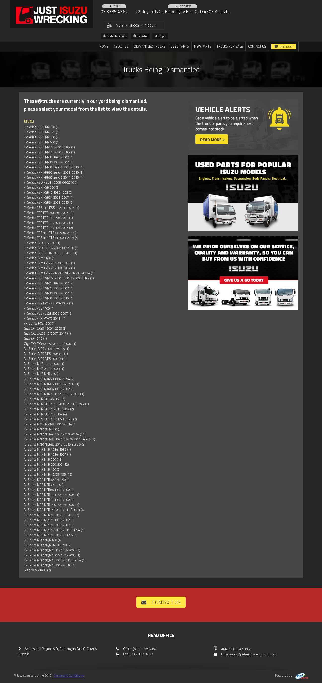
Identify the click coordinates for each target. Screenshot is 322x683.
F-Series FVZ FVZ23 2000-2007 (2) (48, 313)
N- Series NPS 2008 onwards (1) (46, 348)
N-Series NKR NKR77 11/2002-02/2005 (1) (54, 393)
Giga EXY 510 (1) (35, 338)
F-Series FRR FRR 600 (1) (42, 142)
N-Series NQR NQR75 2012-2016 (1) (49, 565)
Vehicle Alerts (115, 36)
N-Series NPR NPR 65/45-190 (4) (47, 479)
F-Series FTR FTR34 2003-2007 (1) (48, 222)
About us (121, 46)
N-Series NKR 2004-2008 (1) (44, 368)
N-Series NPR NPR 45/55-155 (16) (48, 474)
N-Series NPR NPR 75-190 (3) (45, 484)
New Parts (202, 46)
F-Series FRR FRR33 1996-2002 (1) (48, 157)
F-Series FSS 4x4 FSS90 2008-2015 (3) (51, 207)
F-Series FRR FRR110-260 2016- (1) (49, 152)
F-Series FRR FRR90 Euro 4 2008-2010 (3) (54, 172)
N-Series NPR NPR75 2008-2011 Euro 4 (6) (54, 509)
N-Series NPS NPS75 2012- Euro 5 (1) (50, 534)
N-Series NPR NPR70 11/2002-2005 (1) (51, 494)
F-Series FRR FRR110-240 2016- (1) (49, 147)
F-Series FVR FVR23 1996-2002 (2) (48, 283)
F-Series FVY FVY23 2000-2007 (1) (48, 303)
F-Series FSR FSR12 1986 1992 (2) (48, 192)
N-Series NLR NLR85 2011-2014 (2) (49, 409)
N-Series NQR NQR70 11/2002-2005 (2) (52, 550)
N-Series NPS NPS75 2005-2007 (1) (49, 524)
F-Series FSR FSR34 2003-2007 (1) (48, 197)
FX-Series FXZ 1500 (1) (40, 323)
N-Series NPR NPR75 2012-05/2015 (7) (51, 514)
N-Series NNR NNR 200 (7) (43, 429)
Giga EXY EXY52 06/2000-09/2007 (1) (50, 343)
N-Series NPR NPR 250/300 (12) (46, 464)
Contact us (257, 46)
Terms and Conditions (69, 675)
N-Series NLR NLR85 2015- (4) (45, 414)
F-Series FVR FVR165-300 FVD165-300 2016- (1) (59, 278)
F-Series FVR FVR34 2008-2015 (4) (48, 298)
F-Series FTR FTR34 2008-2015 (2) (48, 227)
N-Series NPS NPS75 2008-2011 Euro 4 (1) (54, 529)
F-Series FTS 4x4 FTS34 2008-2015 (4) (51, 237)
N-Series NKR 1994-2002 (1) (44, 363)
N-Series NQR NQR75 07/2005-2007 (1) (52, 555)
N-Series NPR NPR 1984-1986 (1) (47, 449)
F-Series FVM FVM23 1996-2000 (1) (49, 262)
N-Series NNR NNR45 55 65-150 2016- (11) (55, 434)
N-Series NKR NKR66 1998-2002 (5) (49, 388)
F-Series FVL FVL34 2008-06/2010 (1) (50, 252)
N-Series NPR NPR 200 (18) (43, 459)
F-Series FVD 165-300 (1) (42, 242)
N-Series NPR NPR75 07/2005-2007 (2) (51, 504)
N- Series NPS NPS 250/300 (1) (46, 353)
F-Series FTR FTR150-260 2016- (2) (49, 212)
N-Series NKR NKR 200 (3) (42, 373)
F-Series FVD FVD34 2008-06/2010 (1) (51, 247)
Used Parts (180, 46)
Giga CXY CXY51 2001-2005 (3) (45, 328)
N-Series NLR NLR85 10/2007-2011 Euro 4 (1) (56, 403)
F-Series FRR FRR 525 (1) (42, 131)
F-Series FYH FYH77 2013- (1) (45, 318)
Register (140, 36)
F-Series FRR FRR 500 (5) (42, 126)
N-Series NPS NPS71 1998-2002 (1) (49, 519)
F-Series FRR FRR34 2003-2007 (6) (48, 162)
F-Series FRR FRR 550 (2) (42, 137)
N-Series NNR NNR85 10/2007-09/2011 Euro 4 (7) (59, 439)
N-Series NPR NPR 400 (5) (42, 469)
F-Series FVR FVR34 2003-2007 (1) (48, 293)
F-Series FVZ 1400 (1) (39, 308)
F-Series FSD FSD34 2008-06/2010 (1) (51, 182)
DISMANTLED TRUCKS (149, 46)
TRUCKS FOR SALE (230, 46)
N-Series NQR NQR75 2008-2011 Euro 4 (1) (55, 560)
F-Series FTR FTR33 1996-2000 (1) (48, 217)
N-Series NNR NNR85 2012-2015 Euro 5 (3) (55, 444)
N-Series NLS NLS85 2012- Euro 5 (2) (50, 419)
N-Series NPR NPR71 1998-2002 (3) (49, 499)
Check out (286, 47)
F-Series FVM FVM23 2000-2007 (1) (49, 267)
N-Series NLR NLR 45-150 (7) (44, 398)
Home (103, 46)
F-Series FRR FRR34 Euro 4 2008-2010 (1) (54, 167)
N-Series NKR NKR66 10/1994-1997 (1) (51, 383)
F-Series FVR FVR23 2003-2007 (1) (48, 288)
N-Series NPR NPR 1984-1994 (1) (47, 454)
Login (160, 36)
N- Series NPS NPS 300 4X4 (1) (45, 358)
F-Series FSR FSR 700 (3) (42, 187)
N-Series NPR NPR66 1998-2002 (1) (49, 489)
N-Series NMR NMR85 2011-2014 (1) (50, 424)
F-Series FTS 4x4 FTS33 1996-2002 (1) (51, 232)
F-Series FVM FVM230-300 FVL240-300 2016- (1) (59, 273)
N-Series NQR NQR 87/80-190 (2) (47, 545)
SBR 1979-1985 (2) (37, 570)
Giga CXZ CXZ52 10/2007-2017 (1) (47, 333)
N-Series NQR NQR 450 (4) (43, 539)
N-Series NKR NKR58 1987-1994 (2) (49, 378)
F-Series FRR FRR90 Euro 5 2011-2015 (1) (54, 177)
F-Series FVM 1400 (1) (40, 257)
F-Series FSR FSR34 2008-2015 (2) (48, 202)
